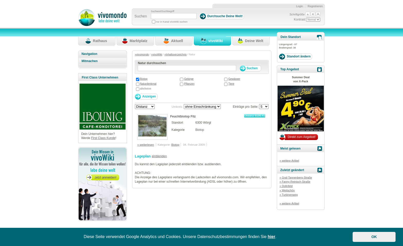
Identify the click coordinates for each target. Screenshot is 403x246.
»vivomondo (142, 54)
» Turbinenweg (288, 194)
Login (299, 6)
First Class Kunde (103, 138)
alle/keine (145, 88)
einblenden (159, 156)
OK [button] (374, 237)
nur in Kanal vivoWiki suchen (172, 21)
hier (271, 236)
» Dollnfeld (285, 186)
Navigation (89, 54)
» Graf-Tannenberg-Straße (295, 177)
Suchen (140, 16)
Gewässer (234, 78)
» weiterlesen (145, 144)
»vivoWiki (156, 54)
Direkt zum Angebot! (301, 137)
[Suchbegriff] (174, 16)
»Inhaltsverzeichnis (175, 54)
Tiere (231, 83)
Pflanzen (189, 83)
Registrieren (315, 6)
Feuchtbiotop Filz (183, 116)
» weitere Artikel (289, 160)
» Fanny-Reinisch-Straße (294, 181)
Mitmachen (89, 61)
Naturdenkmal (148, 83)
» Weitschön (287, 190)
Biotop (144, 78)
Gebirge (189, 78)
